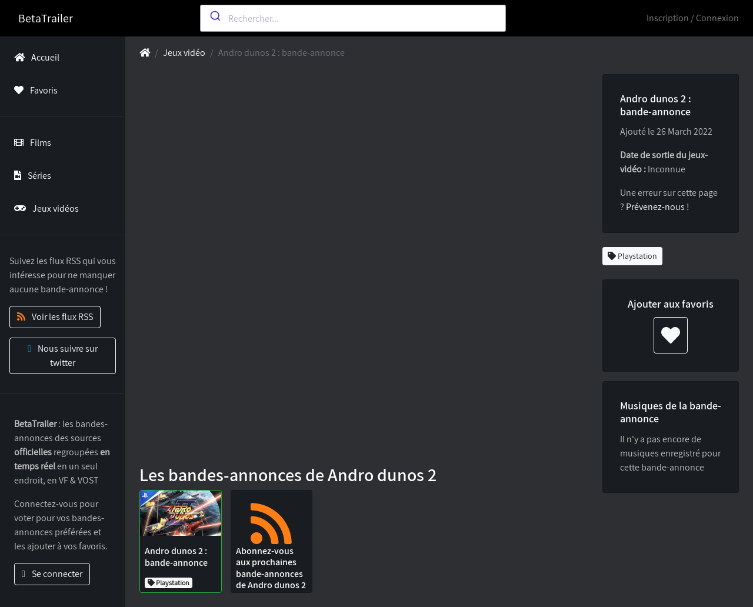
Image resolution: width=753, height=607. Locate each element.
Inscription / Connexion (693, 18)
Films (30, 142)
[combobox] (353, 18)
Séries (30, 175)
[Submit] (214, 16)
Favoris (33, 90)
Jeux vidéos (44, 208)
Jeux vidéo (184, 52)
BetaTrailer (45, 18)
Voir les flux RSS (55, 317)
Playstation (632, 256)
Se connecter (52, 574)
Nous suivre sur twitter (63, 355)
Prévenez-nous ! (657, 207)
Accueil (34, 57)
